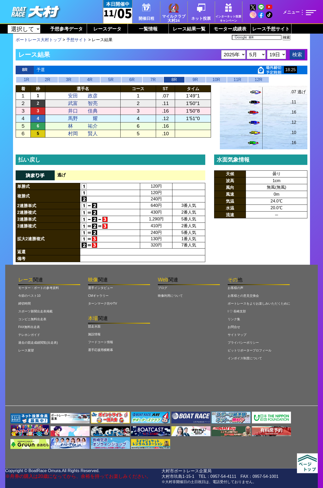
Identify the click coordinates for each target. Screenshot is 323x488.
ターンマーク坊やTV (102, 303)
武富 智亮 (83, 103)
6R (131, 79)
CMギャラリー (98, 296)
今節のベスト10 (29, 296)
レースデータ (107, 29)
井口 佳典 (83, 111)
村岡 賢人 (83, 133)
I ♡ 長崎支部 (237, 311)
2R (47, 79)
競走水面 (94, 326)
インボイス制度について (245, 358)
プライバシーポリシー (243, 342)
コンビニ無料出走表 (32, 319)
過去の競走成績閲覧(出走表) (38, 342)
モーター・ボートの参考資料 (38, 288)
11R (237, 79)
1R (26, 79)
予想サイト (76, 40)
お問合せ (234, 327)
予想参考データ (66, 29)
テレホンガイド (29, 335)
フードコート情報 (100, 342)
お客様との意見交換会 (243, 296)
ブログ (162, 288)
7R (153, 79)
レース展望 (26, 350)
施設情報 (94, 334)
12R (258, 79)
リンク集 (234, 319)
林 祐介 (83, 126)
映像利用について (170, 296)
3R (68, 79)
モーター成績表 (230, 29)
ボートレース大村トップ (38, 40)
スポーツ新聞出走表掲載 (35, 311)
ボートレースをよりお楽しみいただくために (259, 303)
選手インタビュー (100, 288)
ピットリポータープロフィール (249, 350)
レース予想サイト (271, 29)
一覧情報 (148, 29)
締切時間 (24, 303)
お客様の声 (235, 288)
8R (174, 79)
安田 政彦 (83, 95)
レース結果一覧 (189, 29)
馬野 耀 (83, 118)
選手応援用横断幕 (100, 350)
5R (110, 79)
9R (195, 79)
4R (89, 79)
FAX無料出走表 (29, 327)
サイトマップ (237, 335)
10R (216, 79)
